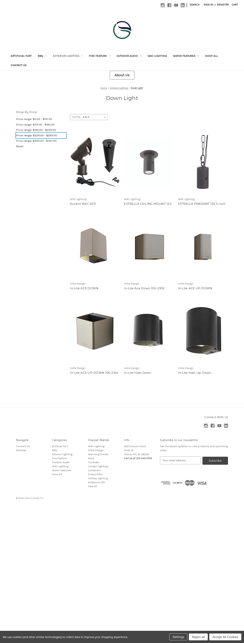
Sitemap (21, 450)
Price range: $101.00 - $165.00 (35, 124)
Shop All (211, 56)
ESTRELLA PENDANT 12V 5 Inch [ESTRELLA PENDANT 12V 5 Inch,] (202, 204)
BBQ (42, 56)
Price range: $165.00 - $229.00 (36, 130)
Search (194, 4)
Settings (178, 637)
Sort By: (76, 117)
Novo (91, 458)
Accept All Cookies (225, 637)
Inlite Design (96, 450)
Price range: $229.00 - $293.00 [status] (36, 135)
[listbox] (95, 117)
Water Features (186, 56)
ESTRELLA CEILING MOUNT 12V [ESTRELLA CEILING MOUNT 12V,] (147, 204)
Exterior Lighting (68, 56)
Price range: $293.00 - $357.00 (36, 140)
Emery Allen (95, 474)
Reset (19, 146)
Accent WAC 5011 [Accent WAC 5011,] (83, 204)
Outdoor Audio (128, 56)
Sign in (208, 4)
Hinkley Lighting (98, 478)
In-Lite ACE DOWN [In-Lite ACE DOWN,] (84, 288)
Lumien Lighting (98, 466)
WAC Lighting (157, 56)
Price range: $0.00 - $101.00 (34, 119)
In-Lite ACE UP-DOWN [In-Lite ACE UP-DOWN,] (195, 288)
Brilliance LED (96, 482)
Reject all (198, 637)
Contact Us (18, 65)
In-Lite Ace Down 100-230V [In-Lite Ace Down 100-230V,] (144, 288)
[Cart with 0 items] (235, 4)
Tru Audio (93, 462)
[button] (122, 75)
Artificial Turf (21, 56)
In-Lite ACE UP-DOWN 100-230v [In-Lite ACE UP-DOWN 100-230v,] (94, 373)
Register (223, 4)
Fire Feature (99, 56)
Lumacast (94, 470)
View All (92, 486)
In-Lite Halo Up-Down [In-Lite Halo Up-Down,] (194, 373)
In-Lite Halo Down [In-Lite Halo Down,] (137, 373)
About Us (122, 75)
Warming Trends (98, 454)
